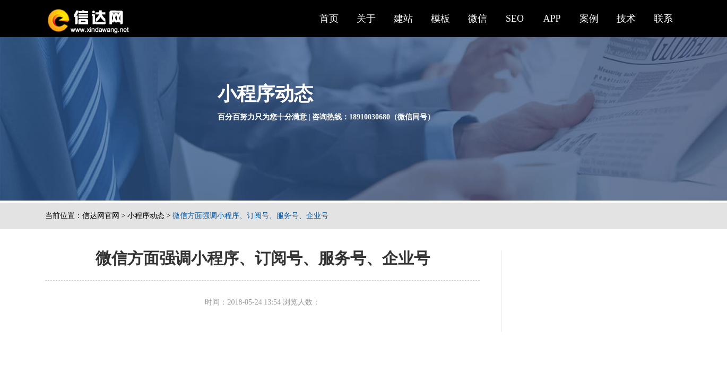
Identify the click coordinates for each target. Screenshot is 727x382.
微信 (477, 18)
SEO (515, 18)
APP (551, 18)
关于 (366, 18)
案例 (589, 18)
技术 (626, 18)
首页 (329, 18)
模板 (440, 18)
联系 (663, 18)
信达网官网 (100, 216)
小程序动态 (146, 216)
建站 (403, 18)
